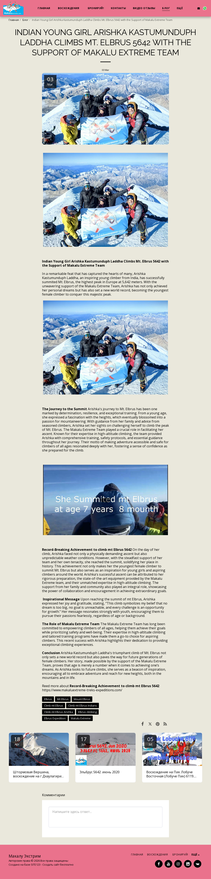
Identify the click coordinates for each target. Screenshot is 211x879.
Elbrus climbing (87, 712)
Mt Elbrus (63, 699)
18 (17, 740)
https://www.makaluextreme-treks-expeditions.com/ (82, 690)
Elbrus (48, 699)
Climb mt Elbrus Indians (82, 705)
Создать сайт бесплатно (58, 864)
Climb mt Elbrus (53, 705)
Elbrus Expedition (55, 718)
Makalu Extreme (81, 718)
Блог (25, 20)
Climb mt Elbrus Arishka (58, 712)
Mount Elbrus (82, 699)
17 (83, 740)
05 (150, 740)
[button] (192, 8)
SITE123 (35, 864)
